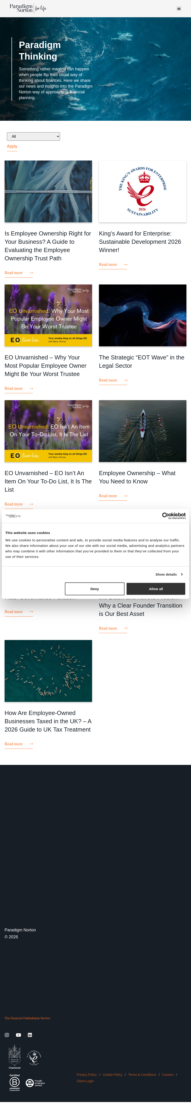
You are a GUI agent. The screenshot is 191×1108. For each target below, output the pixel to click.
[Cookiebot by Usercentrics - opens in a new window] (165, 516)
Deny (94, 589)
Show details (166, 574)
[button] (179, 8)
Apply (12, 146)
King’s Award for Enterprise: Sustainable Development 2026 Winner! (138, 241)
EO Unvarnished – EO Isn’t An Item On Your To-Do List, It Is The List (48, 487)
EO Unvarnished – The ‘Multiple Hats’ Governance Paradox (43, 602)
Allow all (156, 589)
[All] (33, 136)
